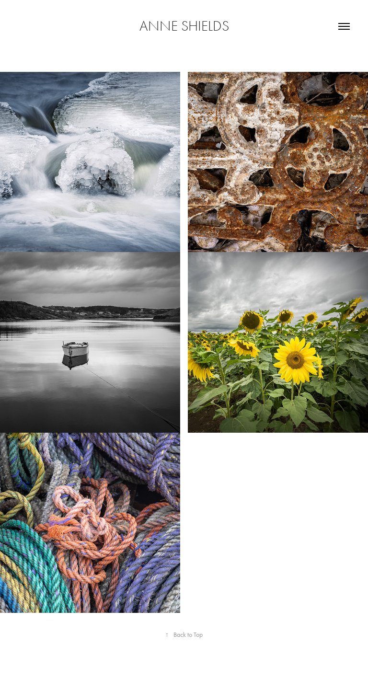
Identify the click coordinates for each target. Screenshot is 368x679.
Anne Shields (184, 26)
